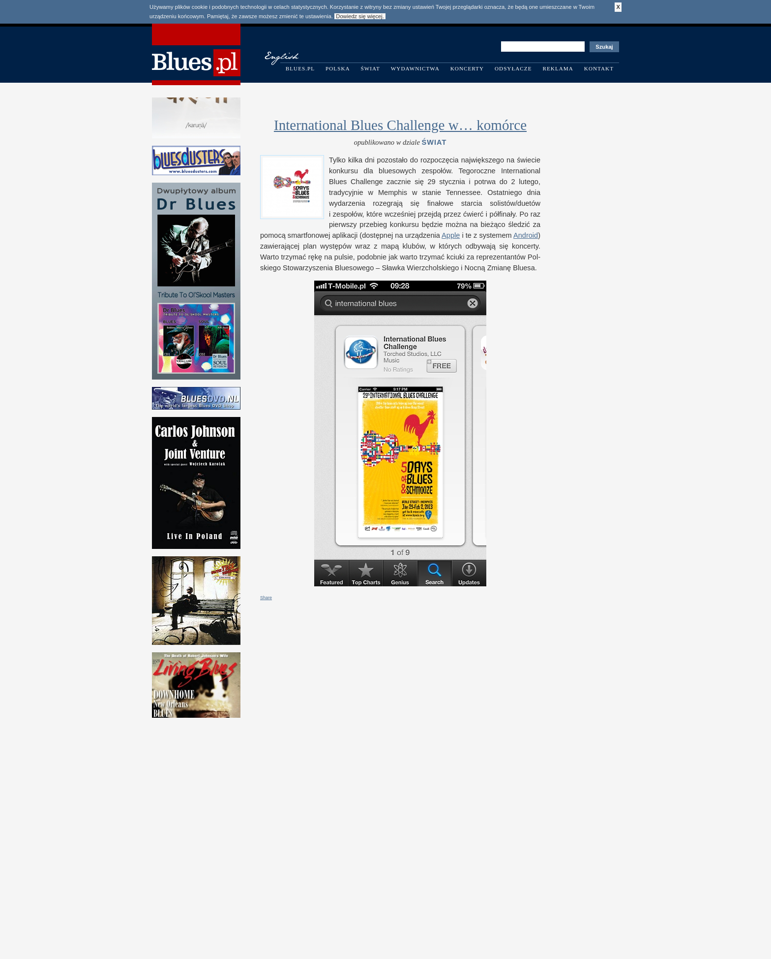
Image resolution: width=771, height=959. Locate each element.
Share (266, 597)
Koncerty (467, 68)
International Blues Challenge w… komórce (400, 125)
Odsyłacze (513, 68)
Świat (370, 68)
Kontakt (599, 68)
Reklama (558, 68)
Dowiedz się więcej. (360, 16)
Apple (451, 235)
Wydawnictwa (415, 68)
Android (525, 235)
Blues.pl (300, 68)
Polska (338, 68)
